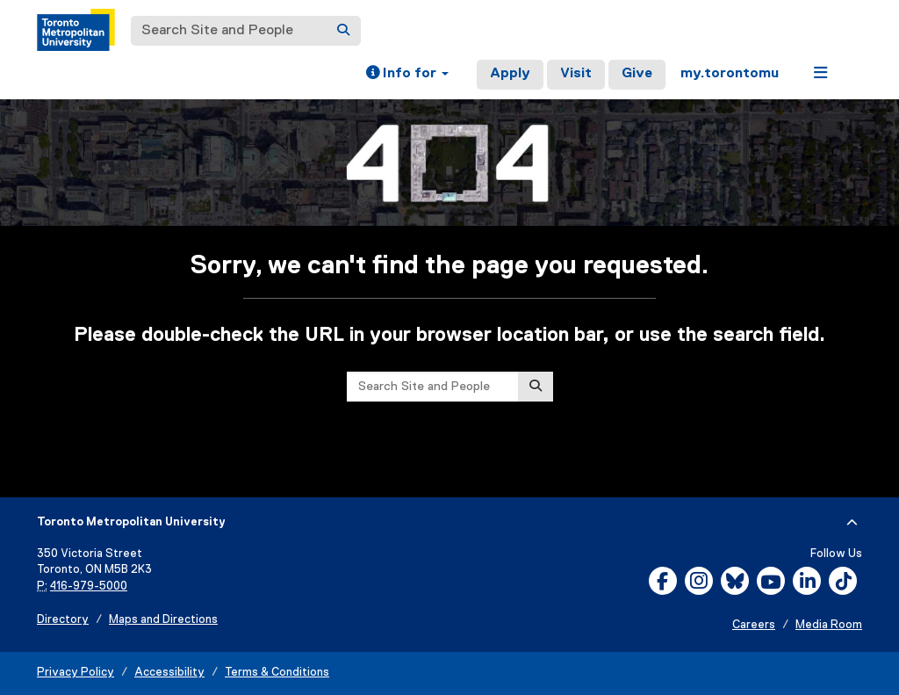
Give (637, 74)
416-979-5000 (88, 586)
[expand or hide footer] (852, 522)
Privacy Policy (75, 672)
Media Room (828, 625)
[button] (407, 75)
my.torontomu (729, 74)
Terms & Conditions (277, 672)
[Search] (343, 31)
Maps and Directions (163, 620)
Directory (63, 620)
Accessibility (169, 672)
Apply (510, 74)
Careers (753, 625)
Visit (576, 74)
